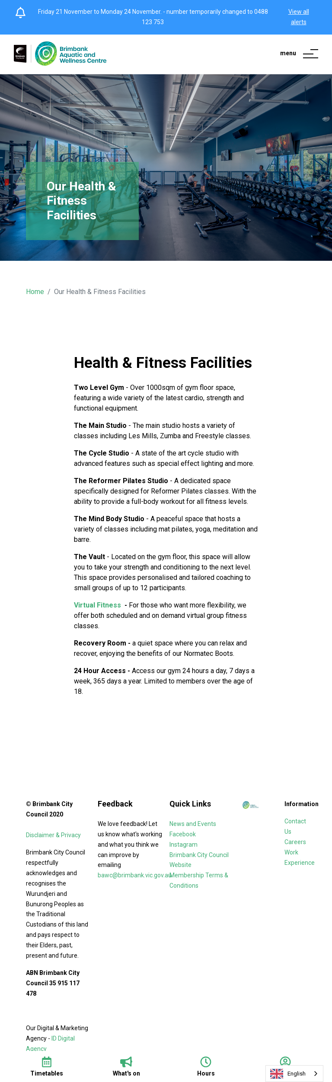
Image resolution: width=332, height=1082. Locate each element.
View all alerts (298, 16)
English (288, 1074)
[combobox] (294, 1073)
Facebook (182, 834)
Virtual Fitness (98, 605)
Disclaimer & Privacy (54, 835)
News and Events (192, 823)
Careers (295, 841)
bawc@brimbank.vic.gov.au (135, 875)
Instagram (183, 844)
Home (35, 292)
